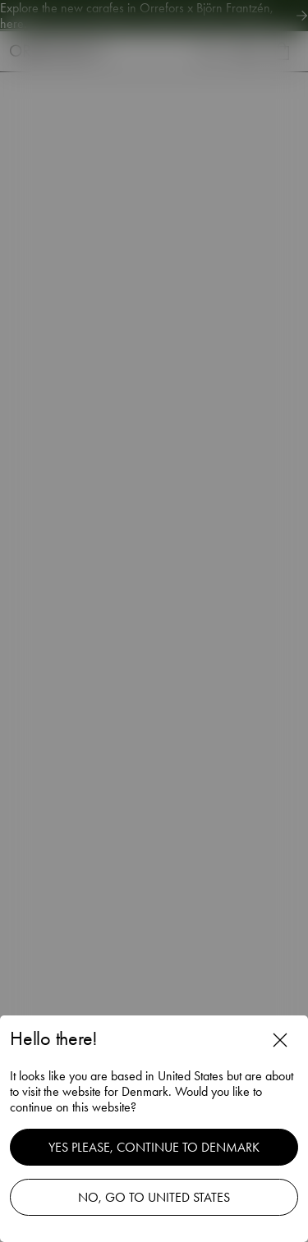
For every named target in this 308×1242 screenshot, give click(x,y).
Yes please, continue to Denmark (154, 1147)
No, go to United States (154, 1197)
